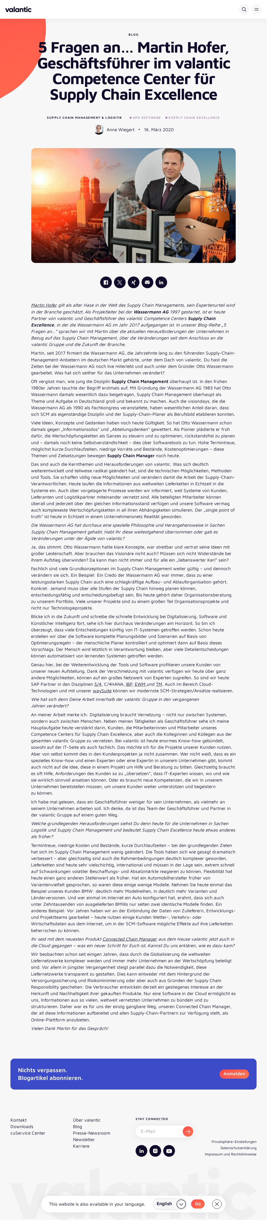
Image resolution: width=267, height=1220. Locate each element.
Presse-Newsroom (91, 1133)
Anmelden (234, 1073)
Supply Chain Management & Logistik (84, 118)
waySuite (102, 690)
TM (159, 684)
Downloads (21, 1126)
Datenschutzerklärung (239, 1148)
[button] (256, 9)
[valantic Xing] (133, 282)
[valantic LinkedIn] (161, 282)
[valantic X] (120, 282)
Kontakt (18, 1120)
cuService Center (27, 1133)
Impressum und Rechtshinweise (231, 1154)
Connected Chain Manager (129, 939)
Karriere (81, 1146)
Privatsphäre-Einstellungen (234, 1141)
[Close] (217, 1204)
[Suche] (244, 9)
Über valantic (87, 1120)
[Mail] (147, 282)
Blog (77, 1126)
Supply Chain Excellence (192, 118)
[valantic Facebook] (106, 282)
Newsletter (84, 1139)
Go (198, 1203)
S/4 (97, 684)
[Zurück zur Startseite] (18, 9)
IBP (129, 684)
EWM (141, 684)
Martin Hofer (44, 305)
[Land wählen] (170, 1204)
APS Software (145, 118)
